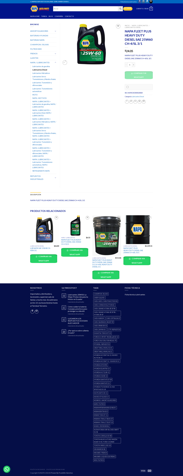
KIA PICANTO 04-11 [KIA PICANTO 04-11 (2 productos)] (100, 393)
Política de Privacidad (55, 469)
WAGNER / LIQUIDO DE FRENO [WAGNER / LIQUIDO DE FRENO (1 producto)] (104, 456)
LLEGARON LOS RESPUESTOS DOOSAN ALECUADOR (78, 320)
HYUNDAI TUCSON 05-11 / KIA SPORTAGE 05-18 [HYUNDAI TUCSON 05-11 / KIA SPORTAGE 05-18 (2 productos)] (104, 388)
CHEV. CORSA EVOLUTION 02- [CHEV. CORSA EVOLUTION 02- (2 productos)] (104, 305)
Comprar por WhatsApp (139, 75)
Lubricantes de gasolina (41, 66)
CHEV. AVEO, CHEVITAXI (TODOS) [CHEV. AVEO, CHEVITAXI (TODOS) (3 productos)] (105, 301)
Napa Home (34, 16)
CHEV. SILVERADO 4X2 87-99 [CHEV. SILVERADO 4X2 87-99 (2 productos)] (103, 322)
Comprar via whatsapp (45, 258)
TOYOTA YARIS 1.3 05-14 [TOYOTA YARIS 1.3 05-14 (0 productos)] (102, 445)
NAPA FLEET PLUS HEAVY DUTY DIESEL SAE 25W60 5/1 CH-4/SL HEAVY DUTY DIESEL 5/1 (102, 263)
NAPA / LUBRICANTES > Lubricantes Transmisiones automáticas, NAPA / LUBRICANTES (42, 163)
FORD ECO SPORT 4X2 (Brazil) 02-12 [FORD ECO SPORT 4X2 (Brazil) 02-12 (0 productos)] (106, 337)
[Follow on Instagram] (143, 1)
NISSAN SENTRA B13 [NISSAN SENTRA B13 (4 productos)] (101, 411)
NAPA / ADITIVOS (39, 98)
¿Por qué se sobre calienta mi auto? (78, 331)
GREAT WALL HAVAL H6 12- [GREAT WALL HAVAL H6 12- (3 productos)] (103, 352)
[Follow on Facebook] (139, 1)
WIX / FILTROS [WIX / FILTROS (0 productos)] (99, 460)
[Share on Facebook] (127, 102)
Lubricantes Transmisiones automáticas (42, 90)
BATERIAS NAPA (37, 40)
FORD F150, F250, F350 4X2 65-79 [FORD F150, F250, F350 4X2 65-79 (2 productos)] (105, 340)
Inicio (127, 25)
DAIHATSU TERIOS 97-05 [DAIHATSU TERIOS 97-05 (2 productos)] (102, 333)
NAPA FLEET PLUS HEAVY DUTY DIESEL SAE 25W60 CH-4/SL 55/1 (133, 250)
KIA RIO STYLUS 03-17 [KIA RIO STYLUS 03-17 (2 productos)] (101, 397)
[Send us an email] (151, 1)
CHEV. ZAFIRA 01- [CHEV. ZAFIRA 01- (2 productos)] (100, 329)
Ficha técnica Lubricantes (129, 2)
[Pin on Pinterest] (139, 102)
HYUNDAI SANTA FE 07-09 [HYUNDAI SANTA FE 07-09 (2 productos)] (103, 379)
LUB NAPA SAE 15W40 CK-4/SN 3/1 (40, 249)
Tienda (44, 16)
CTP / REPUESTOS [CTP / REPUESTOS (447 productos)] (114, 329)
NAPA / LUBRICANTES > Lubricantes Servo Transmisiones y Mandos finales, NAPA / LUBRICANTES (44, 132)
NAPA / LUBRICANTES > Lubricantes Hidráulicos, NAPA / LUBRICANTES (44, 121)
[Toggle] (55, 31)
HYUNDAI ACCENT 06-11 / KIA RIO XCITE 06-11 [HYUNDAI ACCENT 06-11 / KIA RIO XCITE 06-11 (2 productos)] (106, 356)
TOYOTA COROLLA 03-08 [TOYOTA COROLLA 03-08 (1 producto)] (102, 436)
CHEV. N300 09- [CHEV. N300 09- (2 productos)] (99, 318)
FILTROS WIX (36, 49)
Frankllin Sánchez (66, 473)
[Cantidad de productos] (129, 64)
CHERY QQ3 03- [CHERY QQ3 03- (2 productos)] (99, 298)
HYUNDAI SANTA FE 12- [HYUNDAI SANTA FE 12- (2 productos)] (102, 383)
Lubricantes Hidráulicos (41, 73)
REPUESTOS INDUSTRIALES (36, 177)
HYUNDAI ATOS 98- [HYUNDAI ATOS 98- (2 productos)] (100, 365)
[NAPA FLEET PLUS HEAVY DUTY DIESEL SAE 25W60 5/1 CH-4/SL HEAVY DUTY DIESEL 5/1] (106, 235)
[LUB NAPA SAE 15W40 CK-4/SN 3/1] (44, 229)
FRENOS (33, 53)
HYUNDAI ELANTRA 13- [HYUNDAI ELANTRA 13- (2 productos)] (102, 369)
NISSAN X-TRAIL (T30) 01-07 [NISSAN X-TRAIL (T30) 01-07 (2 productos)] (103, 419)
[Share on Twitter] (131, 102)
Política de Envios (37, 469)
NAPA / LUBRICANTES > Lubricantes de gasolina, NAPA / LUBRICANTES (44, 104)
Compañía (59, 16)
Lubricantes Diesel (133, 27)
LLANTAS (34, 58)
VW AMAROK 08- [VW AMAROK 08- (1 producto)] (100, 449)
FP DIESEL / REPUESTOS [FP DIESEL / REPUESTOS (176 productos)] (102, 344)
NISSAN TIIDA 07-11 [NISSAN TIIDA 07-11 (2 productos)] (100, 415)
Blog (51, 16)
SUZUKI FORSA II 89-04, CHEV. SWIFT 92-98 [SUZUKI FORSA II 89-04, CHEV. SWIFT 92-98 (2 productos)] (106, 431)
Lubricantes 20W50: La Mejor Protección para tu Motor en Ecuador (78, 297)
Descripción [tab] (35, 195)
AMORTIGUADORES (39, 31)
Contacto (69, 16)
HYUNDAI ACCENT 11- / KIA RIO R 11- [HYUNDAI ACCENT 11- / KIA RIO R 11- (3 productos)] (107, 361)
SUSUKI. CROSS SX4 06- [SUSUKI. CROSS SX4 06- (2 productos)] (101, 426)
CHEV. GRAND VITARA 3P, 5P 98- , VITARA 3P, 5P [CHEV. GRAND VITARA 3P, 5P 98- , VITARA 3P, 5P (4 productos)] (105, 313)
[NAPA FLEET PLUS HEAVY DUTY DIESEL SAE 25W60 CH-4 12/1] (75, 225)
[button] (139, 76)
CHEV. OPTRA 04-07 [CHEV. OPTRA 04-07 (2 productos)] (113, 318)
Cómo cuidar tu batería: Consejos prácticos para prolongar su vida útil (77, 309)
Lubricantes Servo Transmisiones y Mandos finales (44, 78)
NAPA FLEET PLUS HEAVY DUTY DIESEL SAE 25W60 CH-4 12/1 (71, 242)
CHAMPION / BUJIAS (39, 44)
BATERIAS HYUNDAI (39, 35)
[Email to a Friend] (135, 102)
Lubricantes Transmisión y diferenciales (42, 84)
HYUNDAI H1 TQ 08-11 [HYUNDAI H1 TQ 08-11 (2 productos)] (101, 372)
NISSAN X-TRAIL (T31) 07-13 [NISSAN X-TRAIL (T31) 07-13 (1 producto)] (103, 422)
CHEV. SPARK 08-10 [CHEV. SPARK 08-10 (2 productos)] (100, 326)
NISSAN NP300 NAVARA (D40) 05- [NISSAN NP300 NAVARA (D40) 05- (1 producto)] (105, 408)
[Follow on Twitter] (147, 1)
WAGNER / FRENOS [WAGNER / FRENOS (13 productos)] (100, 453)
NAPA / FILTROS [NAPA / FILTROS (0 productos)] (99, 404)
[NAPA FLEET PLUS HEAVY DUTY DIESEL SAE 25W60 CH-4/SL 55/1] (137, 229)
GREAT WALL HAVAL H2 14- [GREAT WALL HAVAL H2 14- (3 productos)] (103, 348)
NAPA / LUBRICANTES (140, 25)
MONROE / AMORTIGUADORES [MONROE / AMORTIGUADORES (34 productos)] (105, 400)
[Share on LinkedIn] (144, 102)
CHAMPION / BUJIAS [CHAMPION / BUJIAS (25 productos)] (101, 294)
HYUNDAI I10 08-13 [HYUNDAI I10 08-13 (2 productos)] (100, 376)
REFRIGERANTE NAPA (41, 171)
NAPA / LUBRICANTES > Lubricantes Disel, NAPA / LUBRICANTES (41, 113)
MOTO (35, 95)
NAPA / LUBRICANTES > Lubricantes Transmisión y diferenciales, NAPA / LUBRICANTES (42, 152)
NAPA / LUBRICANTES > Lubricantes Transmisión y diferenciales (42, 142)
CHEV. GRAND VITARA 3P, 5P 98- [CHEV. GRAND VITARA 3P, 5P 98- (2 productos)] (105, 308)
